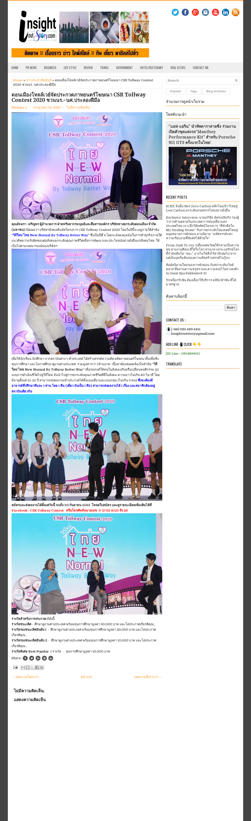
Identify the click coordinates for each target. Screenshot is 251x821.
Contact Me (201, 67)
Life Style (70, 67)
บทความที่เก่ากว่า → (148, 677)
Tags (193, 91)
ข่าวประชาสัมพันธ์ (38, 80)
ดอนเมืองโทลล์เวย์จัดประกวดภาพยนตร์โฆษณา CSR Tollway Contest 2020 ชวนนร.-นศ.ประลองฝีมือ (79, 97)
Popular (175, 91)
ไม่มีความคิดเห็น (78, 107)
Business (50, 67)
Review (88, 67)
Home (15, 67)
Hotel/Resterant (151, 67)
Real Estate (178, 67)
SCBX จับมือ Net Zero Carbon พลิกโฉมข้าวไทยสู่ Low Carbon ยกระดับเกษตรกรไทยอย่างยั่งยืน (202, 208)
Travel (104, 67)
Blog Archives (216, 91)
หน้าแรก (86, 677)
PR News (31, 67)
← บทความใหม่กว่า (25, 677)
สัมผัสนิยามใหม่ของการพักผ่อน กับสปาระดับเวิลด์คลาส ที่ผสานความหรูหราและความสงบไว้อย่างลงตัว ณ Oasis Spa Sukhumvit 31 (202, 269)
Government (124, 67)
